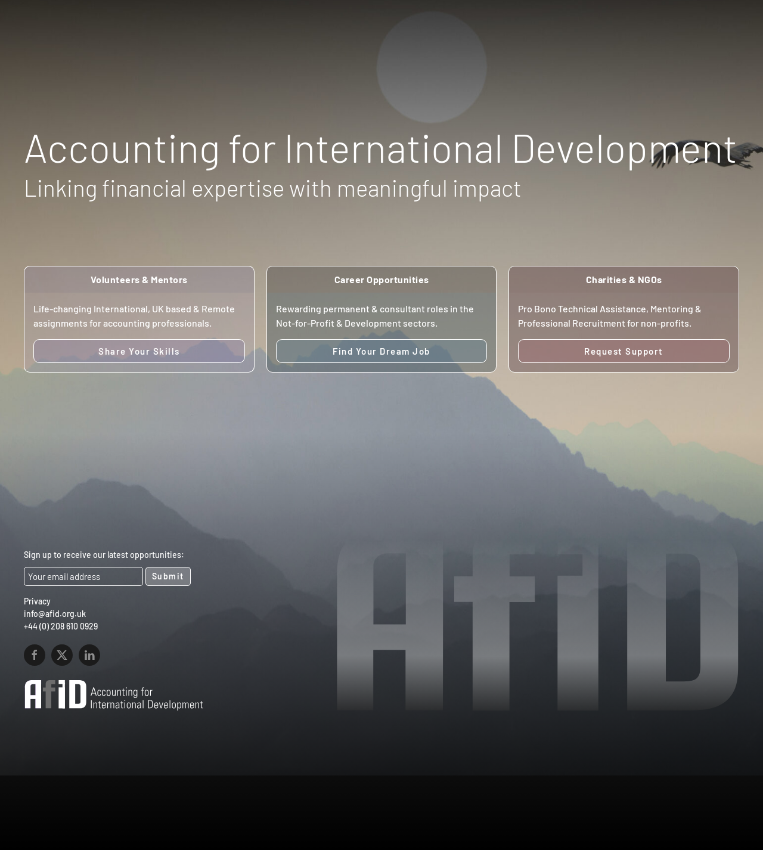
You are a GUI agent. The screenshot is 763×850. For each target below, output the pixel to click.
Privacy (37, 601)
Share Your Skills (139, 351)
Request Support (623, 351)
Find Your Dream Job (381, 351)
